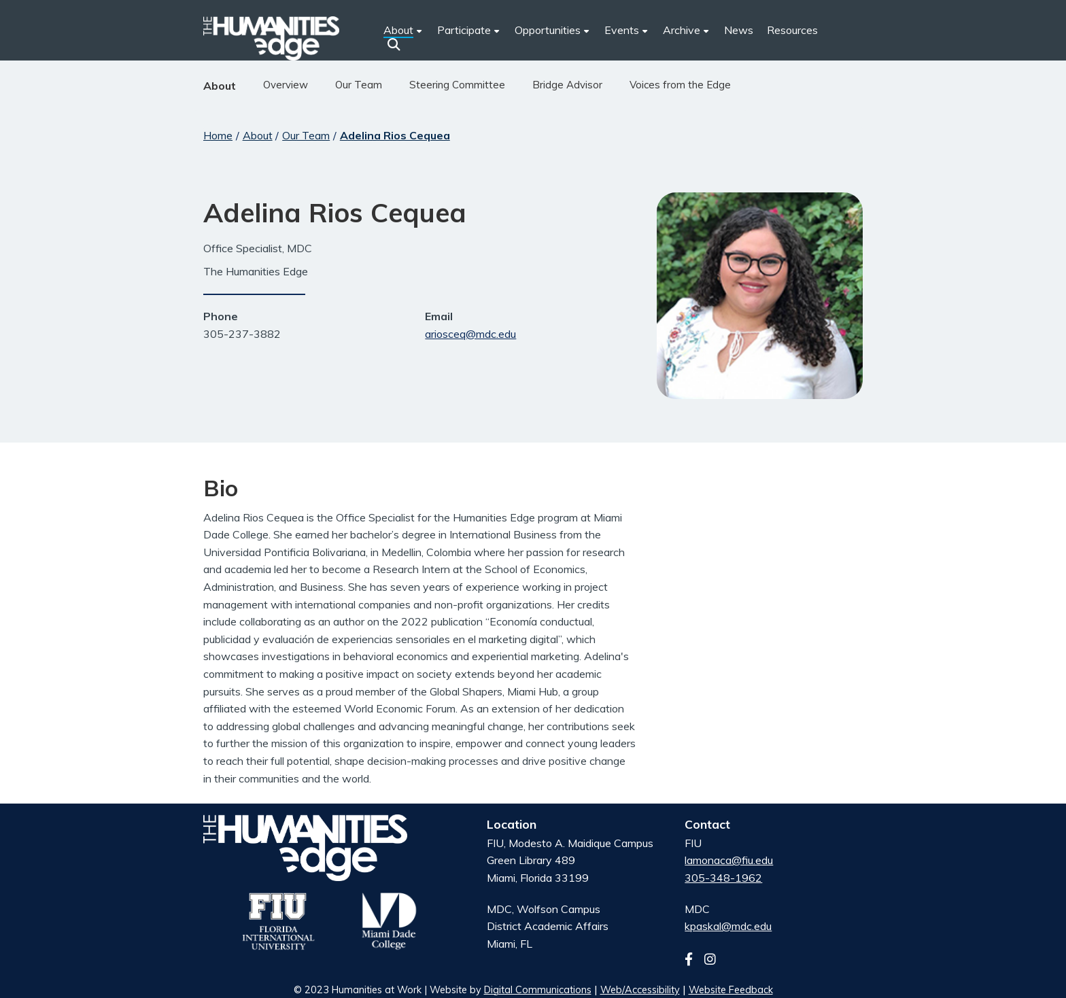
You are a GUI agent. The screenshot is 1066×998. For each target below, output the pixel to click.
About (219, 85)
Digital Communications (537, 990)
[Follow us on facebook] (693, 959)
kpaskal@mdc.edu (728, 926)
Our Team (306, 135)
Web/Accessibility (640, 990)
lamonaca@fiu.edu (729, 860)
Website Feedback (731, 990)
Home (218, 135)
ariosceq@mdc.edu (470, 334)
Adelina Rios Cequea (395, 135)
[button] (393, 44)
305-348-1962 (723, 877)
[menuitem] (469, 30)
